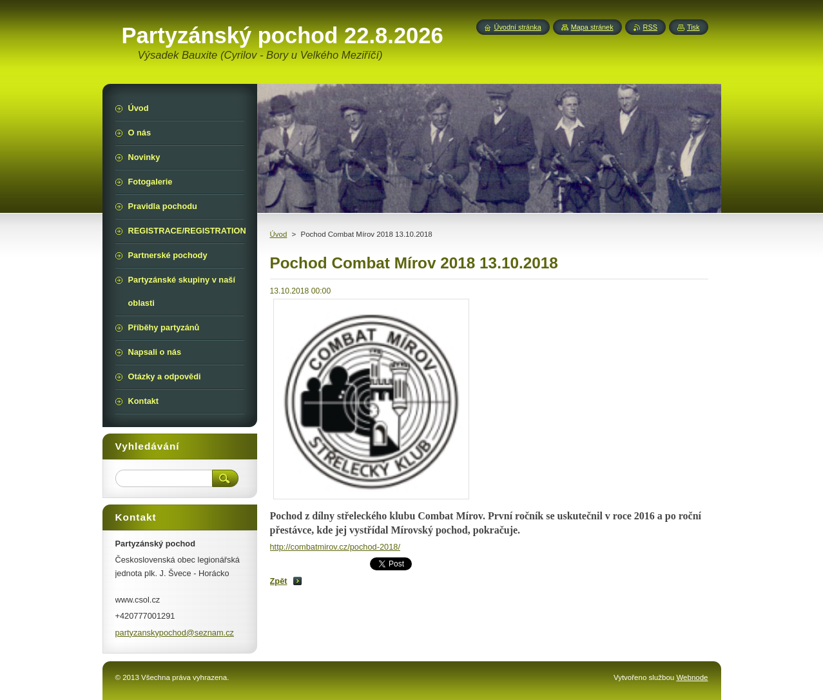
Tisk (693, 27)
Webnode (692, 677)
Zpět (278, 581)
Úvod (278, 234)
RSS (650, 27)
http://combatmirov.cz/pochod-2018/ (335, 547)
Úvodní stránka (517, 27)
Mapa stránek (592, 27)
